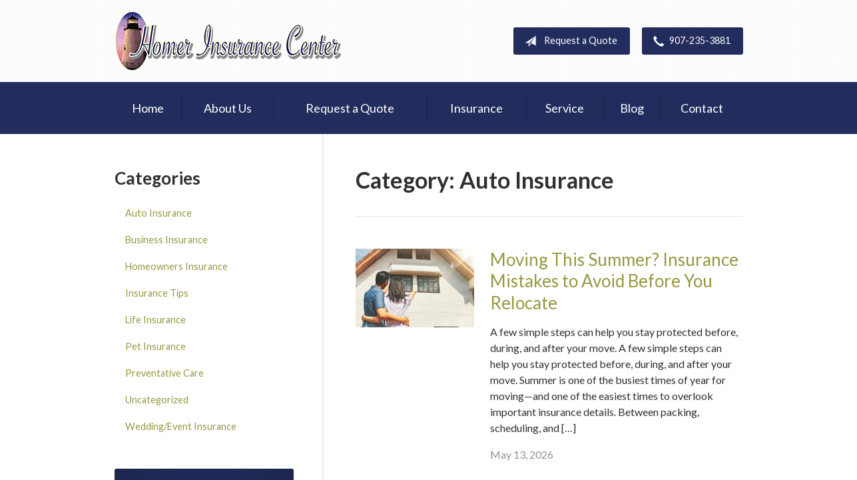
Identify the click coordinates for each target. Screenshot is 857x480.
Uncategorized (156, 399)
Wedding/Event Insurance (180, 426)
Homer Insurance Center (228, 41)
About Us (228, 108)
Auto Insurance (158, 213)
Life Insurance (155, 319)
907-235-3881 (689, 41)
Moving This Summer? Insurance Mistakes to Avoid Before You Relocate (614, 281)
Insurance (476, 108)
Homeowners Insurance (176, 266)
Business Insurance (166, 239)
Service (564, 108)
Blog (632, 108)
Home (148, 108)
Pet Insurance (155, 346)
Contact (702, 108)
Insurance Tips (156, 293)
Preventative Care (164, 373)
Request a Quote (568, 41)
